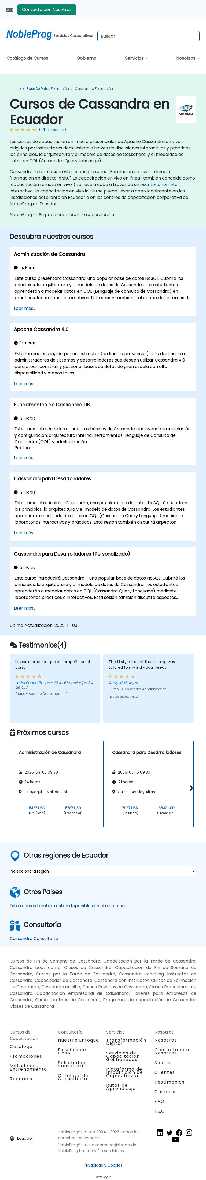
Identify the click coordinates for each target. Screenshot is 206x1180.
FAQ (159, 1101)
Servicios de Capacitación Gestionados (123, 1056)
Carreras (165, 1092)
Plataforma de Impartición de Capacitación (124, 1072)
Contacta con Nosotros (47, 9)
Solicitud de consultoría (72, 1064)
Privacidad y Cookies (103, 1165)
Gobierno (86, 58)
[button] (190, 788)
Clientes (164, 1072)
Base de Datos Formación (48, 88)
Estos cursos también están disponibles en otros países (68, 906)
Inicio (16, 88)
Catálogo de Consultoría (73, 1077)
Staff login (103, 1177)
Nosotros (186, 58)
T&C (159, 1111)
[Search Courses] (148, 36)
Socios (162, 1063)
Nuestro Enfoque (78, 1040)
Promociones (26, 1056)
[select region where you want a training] (103, 871)
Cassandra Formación (94, 88)
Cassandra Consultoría (34, 938)
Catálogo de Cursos (27, 58)
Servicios (135, 58)
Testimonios (169, 1082)
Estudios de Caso (72, 1051)
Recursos (21, 1079)
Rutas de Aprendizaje (121, 1087)
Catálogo (21, 1046)
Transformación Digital (126, 1041)
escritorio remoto (159, 184)
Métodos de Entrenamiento (28, 1067)
